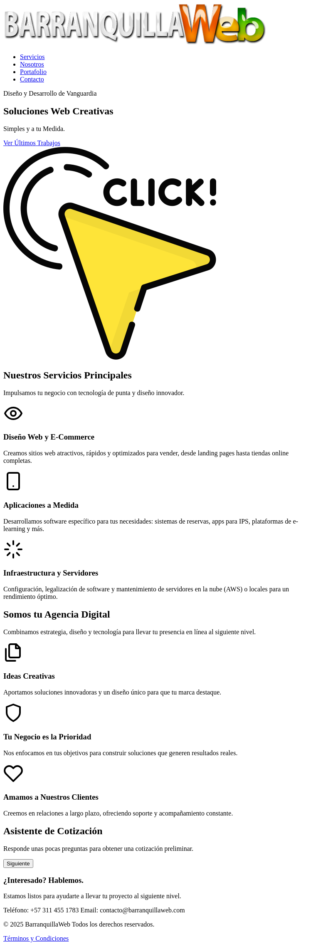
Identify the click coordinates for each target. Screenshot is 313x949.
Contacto (32, 79)
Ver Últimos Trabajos (31, 142)
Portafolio (33, 71)
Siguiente (18, 863)
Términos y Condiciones (36, 938)
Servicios (32, 56)
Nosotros (32, 64)
